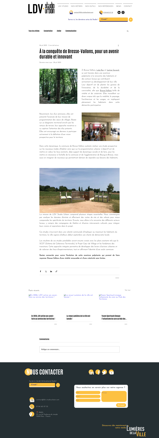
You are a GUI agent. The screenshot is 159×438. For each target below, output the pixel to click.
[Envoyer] (121, 405)
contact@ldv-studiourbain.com (47, 400)
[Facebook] (98, 372)
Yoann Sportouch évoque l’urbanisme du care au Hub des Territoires (113, 317)
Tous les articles (34, 31)
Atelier (59, 31)
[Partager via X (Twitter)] (46, 271)
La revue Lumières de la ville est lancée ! (78, 317)
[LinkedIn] (91, 372)
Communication (71, 31)
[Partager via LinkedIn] (51, 271)
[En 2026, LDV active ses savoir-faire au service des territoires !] (44, 303)
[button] (128, 31)
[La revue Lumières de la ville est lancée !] (79, 303)
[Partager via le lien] (56, 271)
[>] (131, 20)
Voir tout (127, 290)
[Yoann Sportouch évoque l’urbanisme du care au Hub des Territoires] (114, 303)
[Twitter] (104, 372)
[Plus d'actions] (118, 45)
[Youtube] (111, 372)
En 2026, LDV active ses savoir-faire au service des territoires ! (43, 317)
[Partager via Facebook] (40, 271)
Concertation (48, 31)
